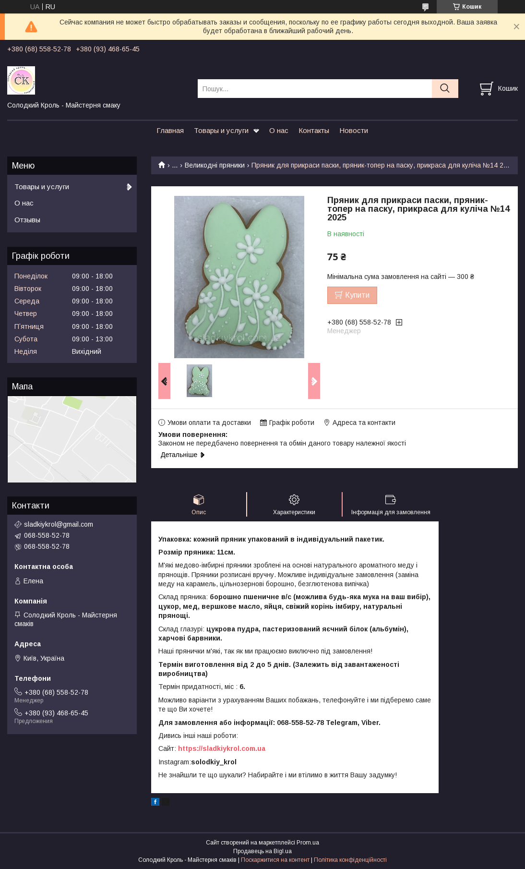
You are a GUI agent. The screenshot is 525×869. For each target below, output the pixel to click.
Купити (357, 295)
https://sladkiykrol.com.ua (221, 748)
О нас (278, 130)
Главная (170, 130)
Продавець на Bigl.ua (262, 851)
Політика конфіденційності (350, 860)
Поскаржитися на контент (275, 860)
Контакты (313, 130)
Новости (353, 130)
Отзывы (27, 220)
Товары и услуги (221, 130)
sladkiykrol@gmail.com (58, 524)
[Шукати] (445, 88)
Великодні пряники (215, 165)
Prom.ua (308, 842)
